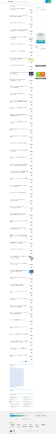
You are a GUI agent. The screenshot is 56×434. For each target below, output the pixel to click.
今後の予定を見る (40, 78)
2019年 (11, 374)
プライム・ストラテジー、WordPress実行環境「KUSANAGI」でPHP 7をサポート (18, 108)
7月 (17, 368)
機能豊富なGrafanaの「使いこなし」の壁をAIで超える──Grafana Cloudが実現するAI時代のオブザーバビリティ (40, 52)
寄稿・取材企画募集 (37, 415)
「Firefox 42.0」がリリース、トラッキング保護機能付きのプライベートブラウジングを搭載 (19, 348)
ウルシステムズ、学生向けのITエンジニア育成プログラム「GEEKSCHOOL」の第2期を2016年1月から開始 (17, 285)
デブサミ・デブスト (23, 1)
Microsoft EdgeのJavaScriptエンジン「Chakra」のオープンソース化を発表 (19, 129)
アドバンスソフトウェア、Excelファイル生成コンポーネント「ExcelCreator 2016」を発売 (18, 200)
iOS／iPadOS (15, 74)
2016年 (11, 377)
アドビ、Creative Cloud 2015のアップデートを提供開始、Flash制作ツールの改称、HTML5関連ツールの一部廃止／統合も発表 (19, 172)
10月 (20, 368)
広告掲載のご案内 (43, 415)
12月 (23, 368)
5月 (15, 368)
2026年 (11, 367)
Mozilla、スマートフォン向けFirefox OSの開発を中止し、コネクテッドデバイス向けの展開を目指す (19, 87)
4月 (14, 367)
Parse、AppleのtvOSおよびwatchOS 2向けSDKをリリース (18, 65)
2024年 (11, 369)
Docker (11, 258)
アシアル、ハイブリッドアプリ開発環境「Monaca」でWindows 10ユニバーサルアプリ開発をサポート (19, 186)
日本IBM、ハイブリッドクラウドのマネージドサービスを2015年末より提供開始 (19, 221)
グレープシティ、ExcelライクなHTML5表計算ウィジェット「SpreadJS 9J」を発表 (18, 94)
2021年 (11, 372)
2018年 (11, 375)
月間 (43, 9)
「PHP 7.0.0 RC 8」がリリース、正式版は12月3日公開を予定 (18, 192)
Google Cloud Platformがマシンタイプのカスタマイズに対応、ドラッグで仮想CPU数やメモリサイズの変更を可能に (19, 242)
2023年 (11, 370)
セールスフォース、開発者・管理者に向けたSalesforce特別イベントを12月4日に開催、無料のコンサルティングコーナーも (19, 214)
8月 (18, 368)
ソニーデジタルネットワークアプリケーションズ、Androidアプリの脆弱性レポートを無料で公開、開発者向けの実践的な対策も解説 (19, 164)
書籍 (26, 1)
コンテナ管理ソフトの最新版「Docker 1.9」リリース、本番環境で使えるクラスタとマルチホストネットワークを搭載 (19, 341)
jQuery (17, 60)
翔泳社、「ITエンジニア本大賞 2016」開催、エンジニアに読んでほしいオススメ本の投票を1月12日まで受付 (19, 313)
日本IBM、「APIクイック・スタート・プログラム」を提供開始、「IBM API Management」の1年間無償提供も (18, 306)
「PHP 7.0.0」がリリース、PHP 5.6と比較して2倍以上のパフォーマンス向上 (19, 157)
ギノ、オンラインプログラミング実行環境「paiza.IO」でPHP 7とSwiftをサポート (18, 122)
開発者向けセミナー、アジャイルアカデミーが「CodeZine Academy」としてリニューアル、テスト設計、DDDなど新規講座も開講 (19, 236)
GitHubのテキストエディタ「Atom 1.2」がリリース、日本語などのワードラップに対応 (19, 299)
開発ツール (11, 74)
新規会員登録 (40, 40)
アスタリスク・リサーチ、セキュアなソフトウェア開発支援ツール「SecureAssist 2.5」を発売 (18, 264)
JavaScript (11, 60)
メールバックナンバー (41, 38)
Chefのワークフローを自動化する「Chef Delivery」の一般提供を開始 (19, 334)
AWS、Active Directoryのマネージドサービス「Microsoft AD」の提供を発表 (19, 136)
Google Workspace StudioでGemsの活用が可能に (41, 23)
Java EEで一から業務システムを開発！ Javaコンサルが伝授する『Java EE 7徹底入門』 (18, 37)
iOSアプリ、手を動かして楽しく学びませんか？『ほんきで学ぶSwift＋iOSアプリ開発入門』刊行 (19, 73)
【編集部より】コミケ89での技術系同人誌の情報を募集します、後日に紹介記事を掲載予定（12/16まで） (19, 115)
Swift (17, 74)
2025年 (11, 368)
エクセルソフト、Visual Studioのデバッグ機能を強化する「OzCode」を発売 (17, 9)
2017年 (11, 376)
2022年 (11, 371)
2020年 (11, 373)
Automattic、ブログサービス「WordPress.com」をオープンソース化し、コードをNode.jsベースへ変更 (19, 207)
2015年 (11, 378)
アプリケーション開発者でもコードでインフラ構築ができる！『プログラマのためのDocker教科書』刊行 (19, 256)
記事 (18, 1)
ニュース (16, 1)
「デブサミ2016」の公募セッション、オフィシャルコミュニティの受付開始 (18, 327)
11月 (21, 368)
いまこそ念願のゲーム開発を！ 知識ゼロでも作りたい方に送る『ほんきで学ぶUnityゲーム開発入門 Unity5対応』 (18, 271)
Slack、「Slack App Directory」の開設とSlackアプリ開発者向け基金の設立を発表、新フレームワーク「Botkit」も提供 (19, 30)
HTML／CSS (14, 60)
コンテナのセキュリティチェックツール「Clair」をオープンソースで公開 (18, 292)
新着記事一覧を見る (40, 65)
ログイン (40, 42)
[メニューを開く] (6, 1)
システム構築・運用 (14, 39)
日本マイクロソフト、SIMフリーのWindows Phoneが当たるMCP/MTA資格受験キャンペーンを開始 (18, 80)
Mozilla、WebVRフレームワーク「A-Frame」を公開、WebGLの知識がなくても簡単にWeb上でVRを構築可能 (19, 16)
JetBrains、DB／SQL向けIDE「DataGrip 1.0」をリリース (17, 22)
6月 (16, 368)
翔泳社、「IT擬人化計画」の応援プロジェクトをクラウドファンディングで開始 (19, 278)
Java (10, 39)
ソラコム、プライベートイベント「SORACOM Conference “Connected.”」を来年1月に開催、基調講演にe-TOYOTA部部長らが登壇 (19, 101)
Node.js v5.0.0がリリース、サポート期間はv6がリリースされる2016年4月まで (19, 355)
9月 (19, 368)
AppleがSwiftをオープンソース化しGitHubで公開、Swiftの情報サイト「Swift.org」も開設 (19, 150)
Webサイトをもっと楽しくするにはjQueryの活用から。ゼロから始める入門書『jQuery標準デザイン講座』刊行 (18, 58)
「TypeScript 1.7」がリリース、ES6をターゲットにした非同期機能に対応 (19, 179)
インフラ (14, 258)
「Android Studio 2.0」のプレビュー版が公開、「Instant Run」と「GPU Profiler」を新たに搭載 (19, 228)
